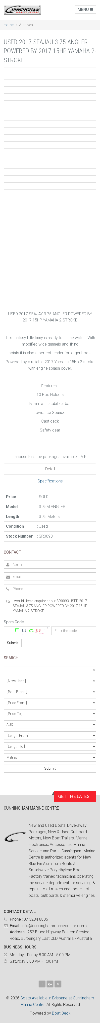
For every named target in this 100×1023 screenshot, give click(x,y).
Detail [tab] (50, 469)
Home (8, 25)
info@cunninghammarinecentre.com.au (56, 925)
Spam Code (14, 622)
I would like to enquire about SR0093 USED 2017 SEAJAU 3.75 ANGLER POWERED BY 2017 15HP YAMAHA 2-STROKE (50, 606)
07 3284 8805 (36, 919)
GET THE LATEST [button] (75, 796)
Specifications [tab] (50, 481)
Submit (12, 643)
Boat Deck (61, 1013)
